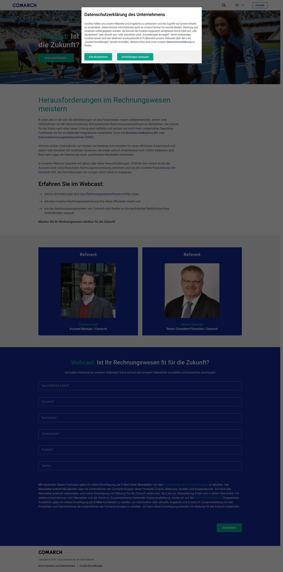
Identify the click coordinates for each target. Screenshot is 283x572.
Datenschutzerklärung (179, 41)
